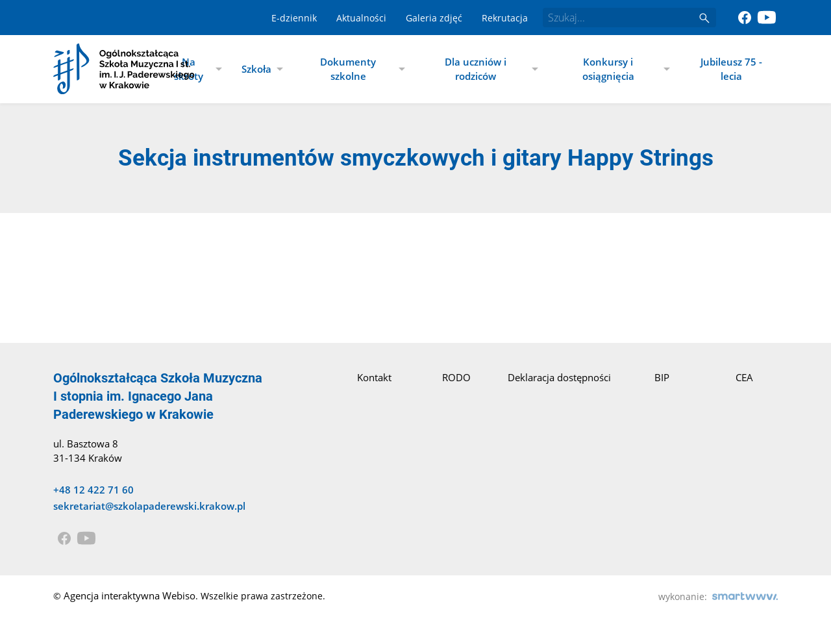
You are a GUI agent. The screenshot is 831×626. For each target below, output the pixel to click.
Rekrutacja (505, 18)
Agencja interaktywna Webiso (129, 595)
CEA (744, 377)
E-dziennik (294, 18)
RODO (456, 377)
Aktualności (361, 18)
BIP (661, 377)
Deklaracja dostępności (559, 377)
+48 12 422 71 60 (93, 489)
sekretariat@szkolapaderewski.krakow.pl (149, 505)
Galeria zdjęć (434, 18)
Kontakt (374, 377)
